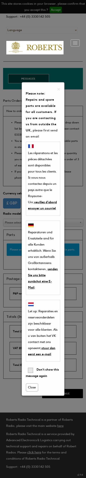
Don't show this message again (42, 373)
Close (32, 387)
